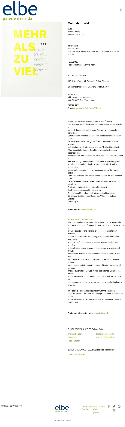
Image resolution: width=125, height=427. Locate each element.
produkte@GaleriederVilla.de (87, 108)
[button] (121, 10)
